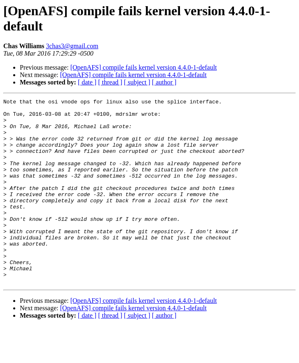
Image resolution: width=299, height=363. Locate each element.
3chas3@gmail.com (72, 45)
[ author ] (164, 82)
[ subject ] (137, 82)
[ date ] (87, 82)
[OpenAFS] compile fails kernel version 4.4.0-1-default (143, 67)
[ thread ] (110, 82)
